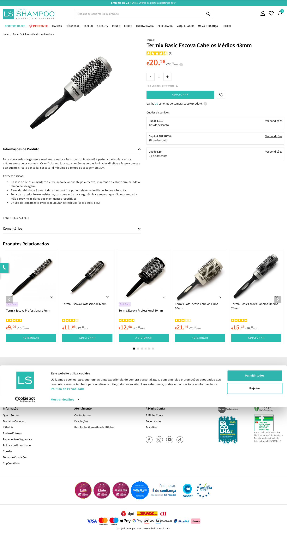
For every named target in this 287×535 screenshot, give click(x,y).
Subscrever (198, 377)
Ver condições (273, 121)
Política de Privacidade (17, 445)
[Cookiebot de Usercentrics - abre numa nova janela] (25, 527)
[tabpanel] (31, 297)
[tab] (72, 149)
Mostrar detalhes (62, 527)
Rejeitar (254, 516)
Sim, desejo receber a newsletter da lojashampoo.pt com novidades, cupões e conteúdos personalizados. (144, 388)
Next (277, 299)
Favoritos (151, 427)
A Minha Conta (154, 415)
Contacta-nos (82, 415)
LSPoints (8, 427)
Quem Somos (11, 415)
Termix (150, 40)
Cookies (7, 451)
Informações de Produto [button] (21, 149)
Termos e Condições (15, 457)
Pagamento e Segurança (17, 439)
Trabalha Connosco (14, 421)
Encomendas (153, 421)
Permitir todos (255, 503)
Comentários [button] (12, 229)
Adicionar (180, 95)
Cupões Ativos (11, 463)
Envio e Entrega (12, 433)
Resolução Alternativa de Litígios (94, 427)
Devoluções (81, 421)
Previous (9, 299)
